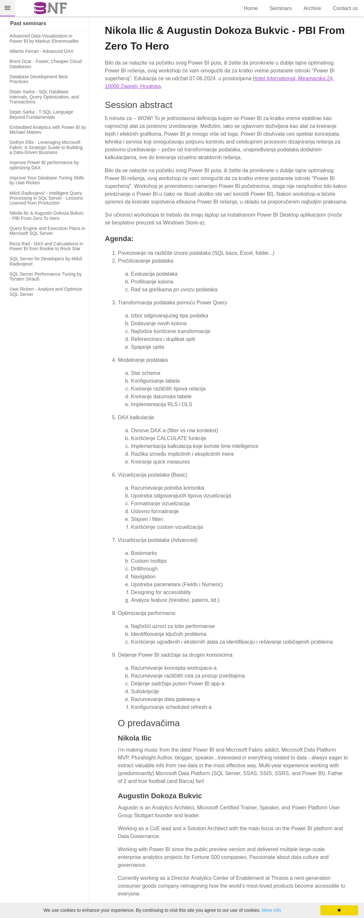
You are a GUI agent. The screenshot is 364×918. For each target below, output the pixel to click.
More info (271, 910)
